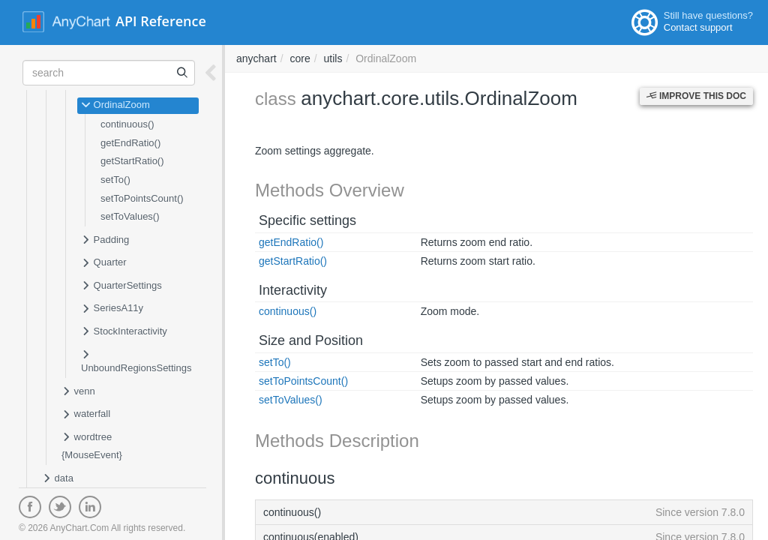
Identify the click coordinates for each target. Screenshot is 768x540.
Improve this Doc (696, 96)
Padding (105, 241)
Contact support (698, 27)
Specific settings (307, 220)
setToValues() (130, 216)
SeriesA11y (112, 309)
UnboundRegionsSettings (136, 361)
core (300, 58)
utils (333, 58)
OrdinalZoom (115, 105)
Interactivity (293, 290)
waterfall (86, 415)
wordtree (87, 438)
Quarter (104, 263)
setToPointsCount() (142, 198)
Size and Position (311, 340)
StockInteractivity (124, 332)
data (58, 479)
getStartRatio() (132, 160)
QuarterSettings (121, 286)
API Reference (161, 21)
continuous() (127, 124)
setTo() (115, 179)
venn (78, 392)
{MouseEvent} (92, 454)
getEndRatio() (130, 142)
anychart (256, 58)
